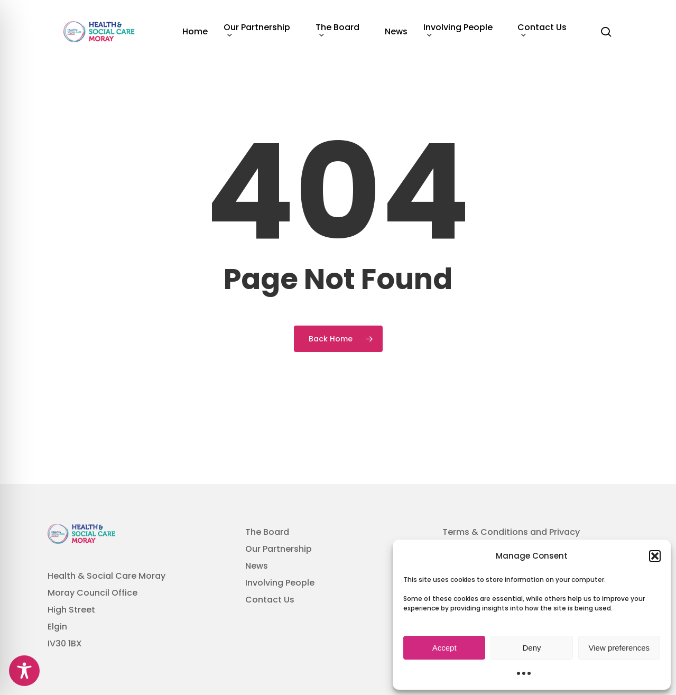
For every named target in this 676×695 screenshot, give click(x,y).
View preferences (619, 647)
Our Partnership (278, 549)
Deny (531, 647)
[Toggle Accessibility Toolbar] (24, 670)
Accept (444, 647)
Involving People (279, 583)
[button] (655, 556)
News (256, 566)
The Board (267, 532)
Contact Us (269, 600)
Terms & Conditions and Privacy (511, 532)
